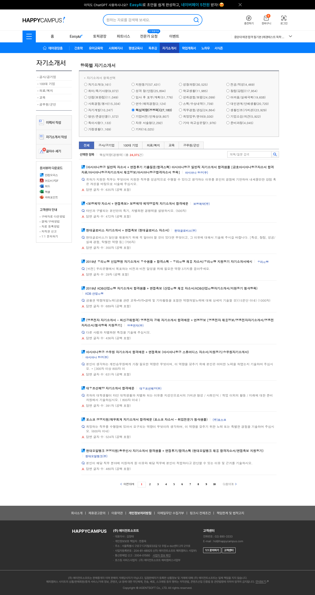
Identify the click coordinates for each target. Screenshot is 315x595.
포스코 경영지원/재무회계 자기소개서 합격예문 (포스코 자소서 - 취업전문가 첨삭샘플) (147, 419)
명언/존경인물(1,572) (103, 116)
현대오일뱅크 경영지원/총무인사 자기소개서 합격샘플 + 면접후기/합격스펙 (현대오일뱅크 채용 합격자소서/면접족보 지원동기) (175, 450)
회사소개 (76, 513)
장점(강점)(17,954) (243, 91)
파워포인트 (49, 197)
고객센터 (228, 550)
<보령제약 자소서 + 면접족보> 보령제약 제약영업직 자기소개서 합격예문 (137, 203)
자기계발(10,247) (100, 110)
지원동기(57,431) (148, 84)
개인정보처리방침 (140, 513)
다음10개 (230, 484)
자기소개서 (54, 63)
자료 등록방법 (50, 226)
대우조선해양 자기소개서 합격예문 (110, 388)
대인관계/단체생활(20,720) (249, 103)
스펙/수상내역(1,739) (198, 103)
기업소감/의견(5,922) (245, 116)
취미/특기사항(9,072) (103, 91)
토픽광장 (99, 36)
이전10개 (127, 484)
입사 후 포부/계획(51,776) (154, 97)
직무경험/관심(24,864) (199, 110)
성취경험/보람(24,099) (199, 97)
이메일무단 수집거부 (170, 513)
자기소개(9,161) (99, 84)
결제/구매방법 (50, 221)
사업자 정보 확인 (162, 555)
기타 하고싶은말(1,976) (199, 123)
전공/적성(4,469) (242, 84)
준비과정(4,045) (241, 123)
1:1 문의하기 (49, 236)
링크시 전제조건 (200, 513)
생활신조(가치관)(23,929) (248, 110)
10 (214, 484)
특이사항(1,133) (99, 123)
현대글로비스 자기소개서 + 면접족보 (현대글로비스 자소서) (127, 230)
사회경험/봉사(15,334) (104, 103)
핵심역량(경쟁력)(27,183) (154, 110)
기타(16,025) (145, 129)
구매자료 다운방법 (53, 216)
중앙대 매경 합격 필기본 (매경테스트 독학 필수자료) (259, 37)
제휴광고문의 (96, 513)
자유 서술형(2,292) (149, 123)
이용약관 (117, 513)
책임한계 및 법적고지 (230, 513)
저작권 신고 (49, 231)
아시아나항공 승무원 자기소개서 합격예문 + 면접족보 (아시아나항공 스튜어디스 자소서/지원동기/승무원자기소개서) (167, 351)
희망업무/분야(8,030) (198, 116)
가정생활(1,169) (99, 129)
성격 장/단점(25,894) (151, 91)
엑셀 (45, 192)
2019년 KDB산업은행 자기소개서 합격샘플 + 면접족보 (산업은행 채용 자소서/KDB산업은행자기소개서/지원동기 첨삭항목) (171, 288)
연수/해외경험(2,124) (151, 103)
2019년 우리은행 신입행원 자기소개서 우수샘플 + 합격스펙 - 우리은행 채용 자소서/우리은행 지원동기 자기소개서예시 (169, 261)
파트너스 (123, 36)
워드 (45, 186)
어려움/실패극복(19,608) (248, 97)
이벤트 (174, 36)
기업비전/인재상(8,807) (152, 116)
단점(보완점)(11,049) (103, 97)
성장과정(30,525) (195, 84)
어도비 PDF (49, 181)
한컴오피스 (49, 175)
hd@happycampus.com (228, 541)
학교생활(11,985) (195, 91)
